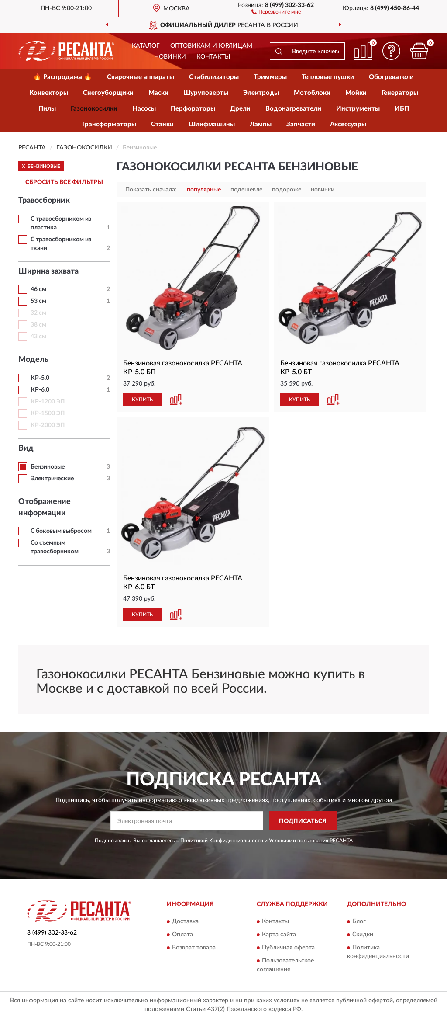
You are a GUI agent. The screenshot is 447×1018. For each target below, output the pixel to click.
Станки (162, 124)
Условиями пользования (298, 840)
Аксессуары (348, 124)
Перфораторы (193, 108)
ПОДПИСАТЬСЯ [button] (303, 821)
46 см (38, 289)
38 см (38, 325)
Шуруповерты (205, 93)
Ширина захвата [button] (48, 271)
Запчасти (300, 124)
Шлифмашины (212, 124)
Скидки (362, 934)
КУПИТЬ (142, 399)
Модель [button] (33, 360)
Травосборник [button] (44, 201)
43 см (38, 337)
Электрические (52, 479)
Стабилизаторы (214, 77)
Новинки (170, 57)
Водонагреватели (293, 108)
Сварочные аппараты (140, 77)
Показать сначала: (151, 190)
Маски (158, 93)
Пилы (47, 108)
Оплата (182, 934)
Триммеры (270, 77)
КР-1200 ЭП (48, 402)
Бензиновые (48, 467)
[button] (276, 11)
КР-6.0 (40, 390)
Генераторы (400, 93)
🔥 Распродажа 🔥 (62, 77)
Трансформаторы (108, 124)
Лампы (261, 124)
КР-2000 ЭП (48, 425)
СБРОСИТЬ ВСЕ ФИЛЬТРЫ (64, 182)
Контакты (213, 57)
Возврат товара (194, 948)
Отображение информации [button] (44, 507)
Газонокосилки (94, 108)
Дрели (240, 108)
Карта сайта (279, 934)
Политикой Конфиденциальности (221, 840)
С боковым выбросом (61, 531)
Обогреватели (391, 77)
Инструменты (358, 108)
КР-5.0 (40, 378)
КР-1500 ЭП (48, 413)
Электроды (261, 93)
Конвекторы (48, 93)
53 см (38, 301)
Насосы (144, 108)
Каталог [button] (146, 46)
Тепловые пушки (328, 77)
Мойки (356, 93)
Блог (359, 921)
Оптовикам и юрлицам (211, 46)
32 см (38, 313)
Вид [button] (26, 448)
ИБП (402, 108)
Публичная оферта (288, 948)
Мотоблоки (312, 93)
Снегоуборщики (108, 93)
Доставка (185, 921)
